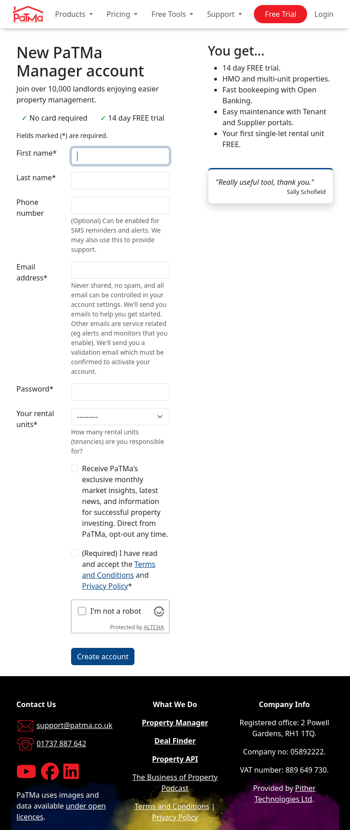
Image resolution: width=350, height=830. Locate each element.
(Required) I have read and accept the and (120, 569)
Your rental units (35, 418)
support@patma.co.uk (74, 725)
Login (324, 14)
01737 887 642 (61, 743)
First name (36, 153)
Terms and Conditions (172, 806)
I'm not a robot (115, 611)
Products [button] (71, 14)
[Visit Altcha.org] (159, 611)
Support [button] (222, 14)
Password (34, 389)
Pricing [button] (119, 14)
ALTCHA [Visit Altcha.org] (154, 627)
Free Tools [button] (169, 14)
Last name (36, 178)
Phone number (30, 207)
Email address (31, 272)
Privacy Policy (105, 586)
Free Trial (280, 14)
